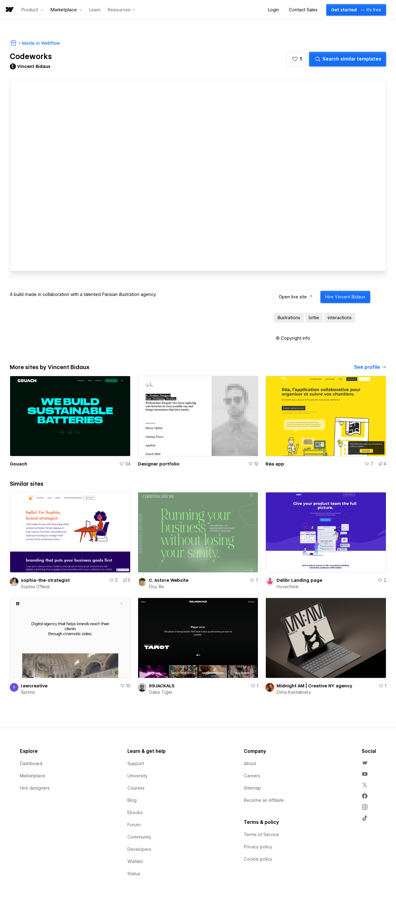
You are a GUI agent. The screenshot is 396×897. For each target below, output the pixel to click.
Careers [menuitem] (252, 775)
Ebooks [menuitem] (135, 812)
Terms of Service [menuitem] (261, 834)
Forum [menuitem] (134, 824)
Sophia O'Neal (35, 586)
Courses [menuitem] (136, 788)
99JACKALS (162, 685)
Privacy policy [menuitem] (258, 846)
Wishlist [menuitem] (135, 861)
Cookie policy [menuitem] (258, 859)
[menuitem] (365, 763)
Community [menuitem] (139, 837)
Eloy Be (156, 586)
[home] (9, 10)
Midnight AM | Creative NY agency (314, 685)
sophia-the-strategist (45, 580)
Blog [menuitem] (132, 800)
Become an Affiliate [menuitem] (264, 800)
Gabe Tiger (160, 692)
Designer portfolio (158, 464)
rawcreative (34, 685)
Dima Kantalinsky (294, 692)
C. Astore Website (168, 580)
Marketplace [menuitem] (32, 775)
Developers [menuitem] (139, 849)
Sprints (28, 692)
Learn (94, 10)
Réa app (275, 464)
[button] (32, 10)
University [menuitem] (137, 775)
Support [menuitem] (135, 763)
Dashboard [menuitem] (31, 763)
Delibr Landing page (299, 580)
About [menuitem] (250, 763)
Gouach (18, 464)
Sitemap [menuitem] (252, 788)
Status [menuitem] (133, 873)
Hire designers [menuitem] (35, 788)
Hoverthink (288, 586)
